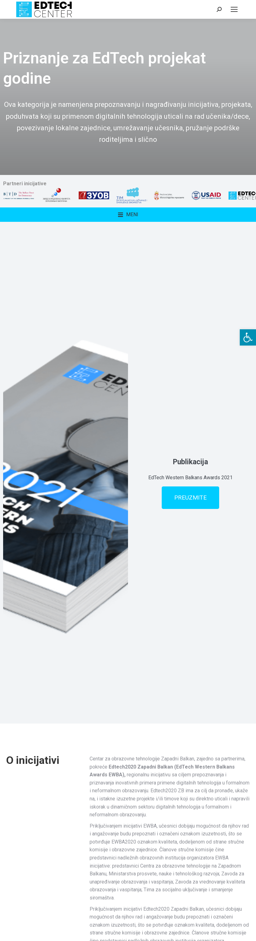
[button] (248, 337)
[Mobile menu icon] (234, 9)
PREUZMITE (190, 497)
